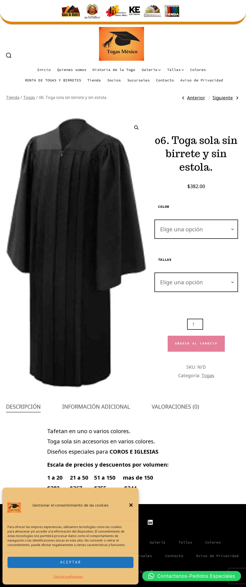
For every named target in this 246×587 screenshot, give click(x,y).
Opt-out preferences (68, 577)
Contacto (165, 80)
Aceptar (70, 562)
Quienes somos (71, 69)
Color (163, 206)
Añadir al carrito (196, 343)
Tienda (94, 80)
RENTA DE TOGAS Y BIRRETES (53, 80)
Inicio (44, 69)
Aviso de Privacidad (201, 80)
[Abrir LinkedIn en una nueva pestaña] (150, 522)
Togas (29, 97)
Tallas (175, 69)
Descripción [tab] (23, 406)
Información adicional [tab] (96, 406)
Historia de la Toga (114, 69)
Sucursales (138, 80)
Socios (114, 80)
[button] (130, 505)
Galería (151, 69)
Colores (198, 69)
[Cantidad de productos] (195, 324)
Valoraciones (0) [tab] (175, 406)
